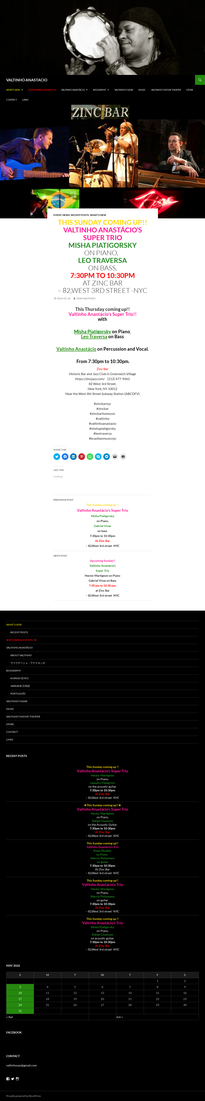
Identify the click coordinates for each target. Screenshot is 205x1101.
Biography (99, 89)
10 (20, 993)
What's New (98, 215)
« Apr (9, 1017)
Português (17, 693)
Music (142, 89)
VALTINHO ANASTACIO (26, 80)
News (66, 215)
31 (20, 1011)
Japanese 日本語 (20, 685)
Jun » (119, 1017)
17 (20, 999)
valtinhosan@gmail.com (21, 1065)
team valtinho (86, 298)
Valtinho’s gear (123, 89)
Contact (11, 99)
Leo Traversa (94, 336)
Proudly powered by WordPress (23, 1095)
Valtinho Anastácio (73, 89)
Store (189, 89)
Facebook (14, 1032)
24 (20, 1005)
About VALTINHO (21, 655)
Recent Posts (80, 215)
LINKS (25, 99)
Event (57, 215)
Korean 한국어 (19, 678)
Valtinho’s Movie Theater (166, 89)
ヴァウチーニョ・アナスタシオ (29, 662)
